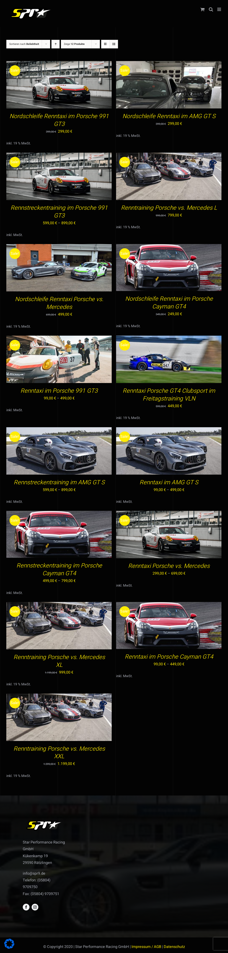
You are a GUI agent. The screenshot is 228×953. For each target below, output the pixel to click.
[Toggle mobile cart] (202, 9)
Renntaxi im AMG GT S (168, 482)
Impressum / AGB (146, 947)
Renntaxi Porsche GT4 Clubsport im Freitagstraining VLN (169, 395)
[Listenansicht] (114, 44)
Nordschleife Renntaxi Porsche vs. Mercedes (59, 303)
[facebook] (26, 907)
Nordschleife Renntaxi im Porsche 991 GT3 (59, 120)
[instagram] (35, 907)
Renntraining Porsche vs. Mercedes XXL (59, 753)
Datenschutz (174, 947)
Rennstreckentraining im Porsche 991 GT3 (59, 212)
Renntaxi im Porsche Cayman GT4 (169, 657)
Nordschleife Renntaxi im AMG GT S (169, 116)
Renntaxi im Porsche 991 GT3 (59, 391)
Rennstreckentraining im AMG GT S (59, 482)
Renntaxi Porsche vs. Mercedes (169, 566)
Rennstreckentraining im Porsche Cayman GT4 (59, 569)
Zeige (74, 44)
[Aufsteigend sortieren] (55, 44)
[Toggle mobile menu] (219, 9)
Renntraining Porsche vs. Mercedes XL (59, 661)
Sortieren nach (24, 44)
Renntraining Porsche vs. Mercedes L (169, 208)
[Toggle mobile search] (211, 9)
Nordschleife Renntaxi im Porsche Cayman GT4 (169, 303)
